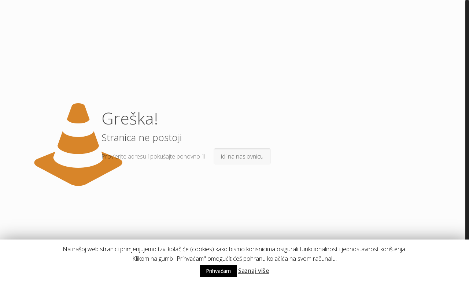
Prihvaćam (218, 270)
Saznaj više (253, 271)
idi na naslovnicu (242, 156)
